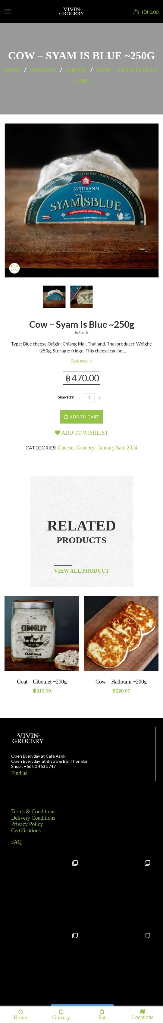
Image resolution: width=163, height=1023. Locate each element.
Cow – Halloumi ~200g (121, 682)
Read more (79, 360)
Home (12, 70)
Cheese (76, 70)
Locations (142, 1014)
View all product (81, 571)
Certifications (26, 830)
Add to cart (84, 417)
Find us (19, 773)
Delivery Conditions (33, 818)
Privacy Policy (27, 824)
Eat (101, 1014)
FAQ (16, 842)
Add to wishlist (81, 433)
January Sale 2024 (117, 448)
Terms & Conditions (33, 812)
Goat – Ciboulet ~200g (42, 682)
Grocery (43, 70)
